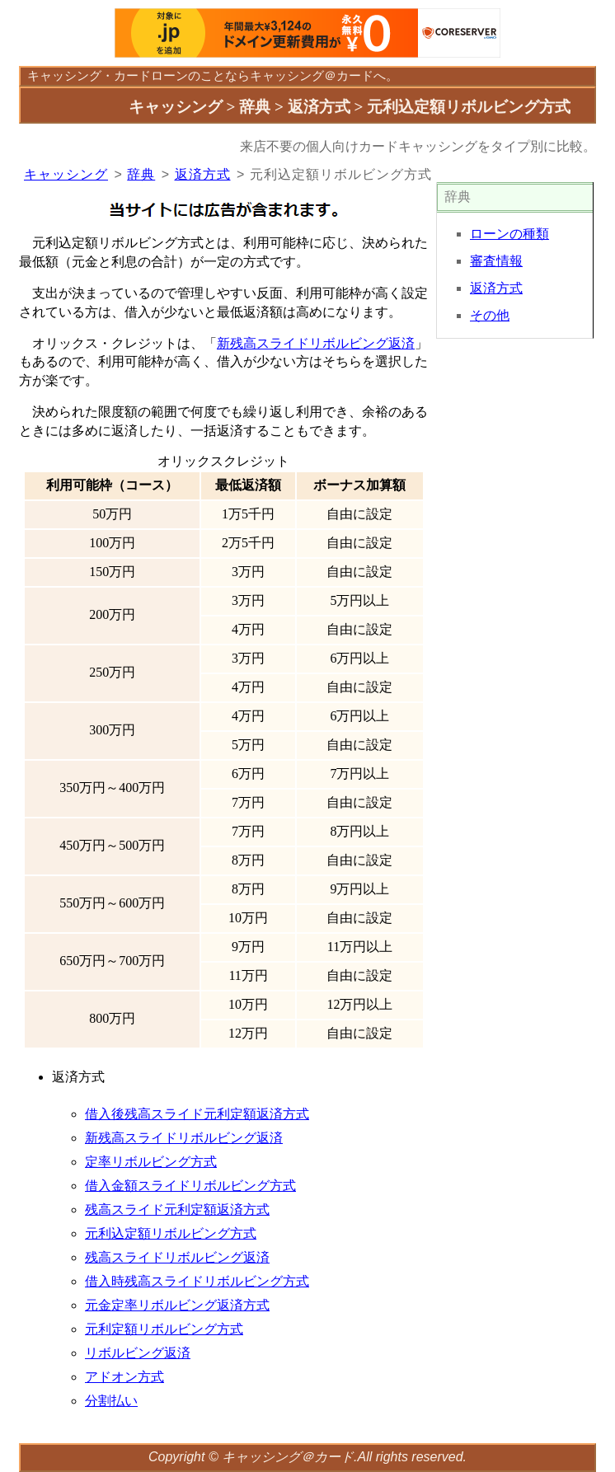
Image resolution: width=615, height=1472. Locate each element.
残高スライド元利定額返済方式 (177, 1209)
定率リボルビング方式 (151, 1162)
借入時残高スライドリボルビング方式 (197, 1281)
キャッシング (64, 75)
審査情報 (496, 261)
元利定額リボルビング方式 (164, 1329)
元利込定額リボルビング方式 (170, 1233)
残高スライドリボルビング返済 (177, 1257)
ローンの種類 (509, 234)
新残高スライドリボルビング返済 (316, 343)
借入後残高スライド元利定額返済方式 (197, 1114)
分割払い (111, 1401)
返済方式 (203, 174)
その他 (489, 315)
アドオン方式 (124, 1377)
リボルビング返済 (137, 1353)
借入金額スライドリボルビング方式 (190, 1186)
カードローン (151, 75)
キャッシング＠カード (288, 1457)
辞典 (141, 174)
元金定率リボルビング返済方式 (177, 1305)
